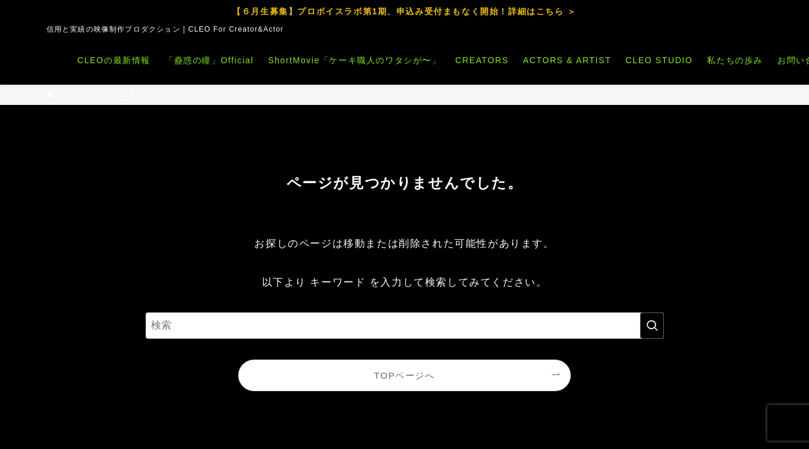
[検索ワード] (405, 325)
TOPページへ (404, 375)
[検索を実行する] (652, 325)
